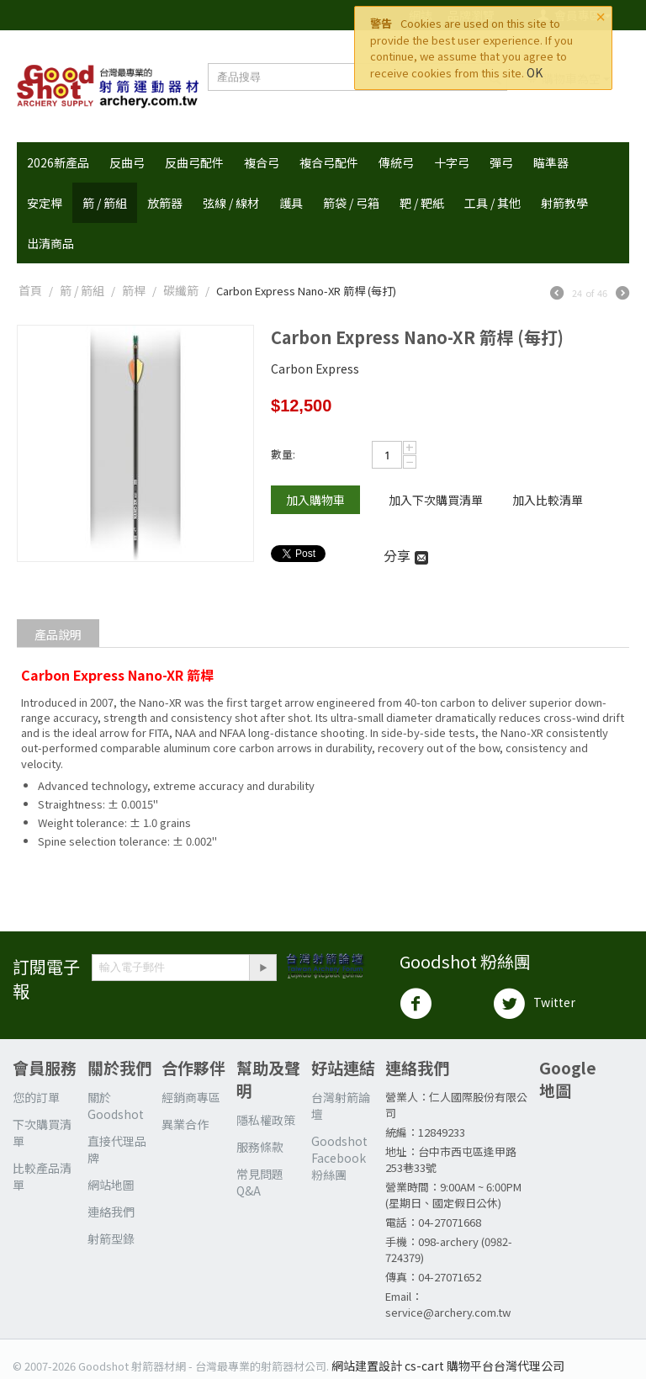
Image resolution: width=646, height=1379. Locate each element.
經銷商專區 (191, 1097)
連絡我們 (111, 1211)
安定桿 (44, 202)
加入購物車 (315, 499)
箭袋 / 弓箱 (351, 202)
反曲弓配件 (194, 162)
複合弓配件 (328, 162)
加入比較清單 (547, 499)
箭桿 (134, 290)
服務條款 (259, 1146)
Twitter (534, 1004)
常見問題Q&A (259, 1182)
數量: (283, 454)
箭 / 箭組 (104, 202)
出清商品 (50, 243)
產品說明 (58, 634)
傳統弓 (396, 162)
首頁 (30, 290)
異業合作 (185, 1124)
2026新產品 (58, 162)
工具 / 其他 (492, 202)
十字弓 (451, 162)
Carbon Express (315, 368)
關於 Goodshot (115, 1105)
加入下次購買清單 (436, 499)
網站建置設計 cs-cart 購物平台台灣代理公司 (447, 1365)
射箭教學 (564, 202)
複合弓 (261, 162)
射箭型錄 (111, 1238)
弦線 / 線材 (231, 202)
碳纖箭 (181, 290)
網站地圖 (111, 1184)
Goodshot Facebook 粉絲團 (339, 1157)
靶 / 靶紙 (422, 202)
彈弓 (501, 162)
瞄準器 (551, 162)
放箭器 (165, 202)
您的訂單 (36, 1097)
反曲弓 (127, 162)
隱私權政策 (265, 1119)
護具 (291, 202)
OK (535, 72)
